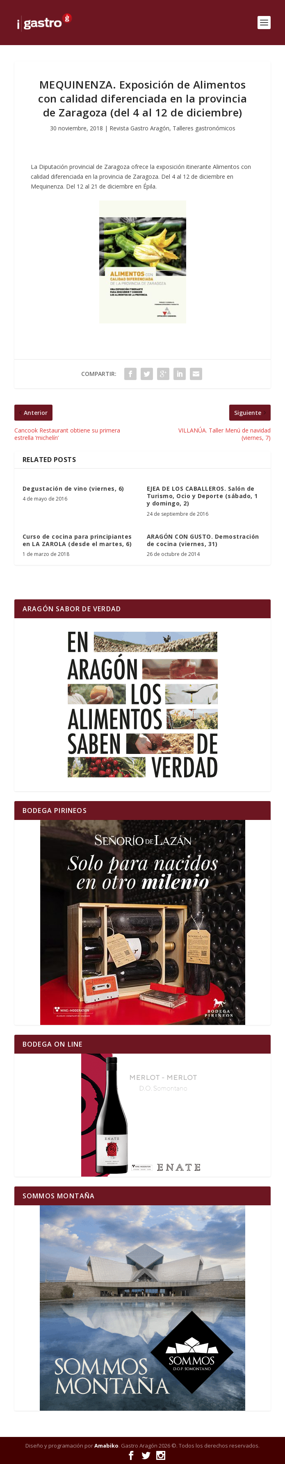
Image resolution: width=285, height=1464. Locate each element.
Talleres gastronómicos (204, 128)
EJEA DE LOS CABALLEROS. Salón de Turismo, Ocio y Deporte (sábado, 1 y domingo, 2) (202, 496)
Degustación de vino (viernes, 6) (73, 488)
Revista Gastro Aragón (139, 128)
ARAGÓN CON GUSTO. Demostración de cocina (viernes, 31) (203, 540)
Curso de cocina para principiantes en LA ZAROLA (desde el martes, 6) (77, 540)
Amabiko (106, 1445)
